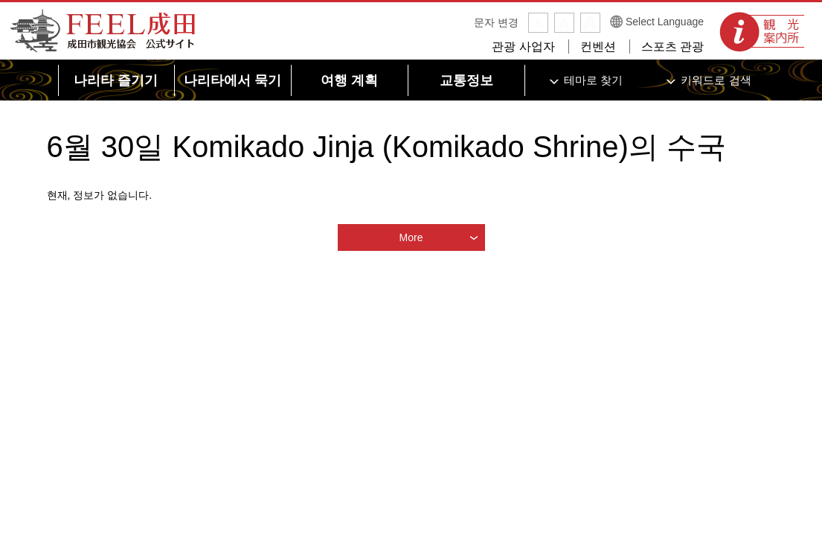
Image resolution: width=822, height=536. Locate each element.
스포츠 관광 (672, 46)
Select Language (665, 22)
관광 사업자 (523, 46)
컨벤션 (598, 46)
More (411, 237)
